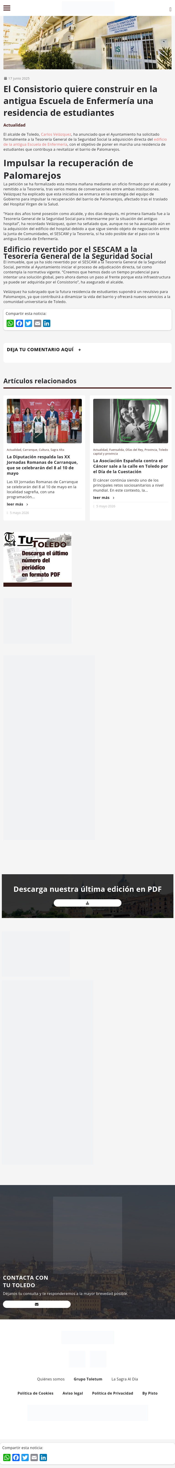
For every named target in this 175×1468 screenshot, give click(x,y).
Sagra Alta (57, 450)
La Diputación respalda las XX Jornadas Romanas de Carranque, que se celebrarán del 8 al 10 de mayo (42, 465)
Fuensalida (116, 450)
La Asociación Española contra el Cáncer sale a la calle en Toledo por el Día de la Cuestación (130, 466)
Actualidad (14, 125)
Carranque (30, 450)
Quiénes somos (51, 1379)
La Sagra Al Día (124, 1379)
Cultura (44, 450)
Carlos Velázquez (56, 134)
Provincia (151, 450)
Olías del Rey (134, 450)
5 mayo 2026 (19, 513)
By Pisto (150, 1393)
